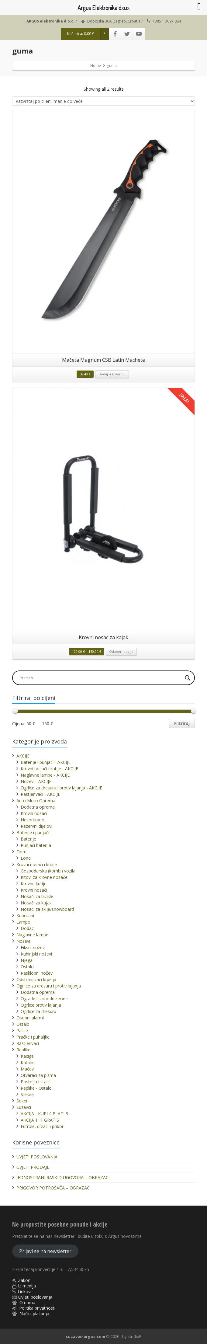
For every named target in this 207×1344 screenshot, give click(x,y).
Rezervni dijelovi (36, 826)
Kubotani (25, 915)
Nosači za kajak (36, 903)
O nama (27, 1302)
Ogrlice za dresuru (38, 1011)
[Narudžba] (103, 101)
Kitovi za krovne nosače (44, 877)
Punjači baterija (36, 845)
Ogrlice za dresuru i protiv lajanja (48, 986)
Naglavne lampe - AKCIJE (45, 775)
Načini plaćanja (34, 1313)
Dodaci (28, 928)
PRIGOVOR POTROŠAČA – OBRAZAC (53, 1188)
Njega (27, 960)
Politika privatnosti (37, 1308)
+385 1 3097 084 (167, 21)
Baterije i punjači (32, 832)
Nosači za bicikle (37, 896)
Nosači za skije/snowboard (47, 909)
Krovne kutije (34, 883)
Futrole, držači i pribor (42, 1126)
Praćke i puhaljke (33, 1037)
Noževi (23, 941)
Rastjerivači (27, 1043)
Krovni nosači (34, 813)
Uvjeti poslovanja (35, 1297)
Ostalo (27, 967)
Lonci (26, 858)
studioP (135, 1336)
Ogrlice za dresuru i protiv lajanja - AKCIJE (61, 788)
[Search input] (100, 678)
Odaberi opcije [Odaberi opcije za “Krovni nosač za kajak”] (121, 651)
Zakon (24, 1280)
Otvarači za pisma (38, 1075)
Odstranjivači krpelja (36, 979)
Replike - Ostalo (36, 1088)
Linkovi (24, 1291)
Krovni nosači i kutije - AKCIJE (49, 768)
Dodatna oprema (38, 807)
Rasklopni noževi (37, 973)
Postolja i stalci (35, 1082)
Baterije (28, 839)
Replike (23, 1050)
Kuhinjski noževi (36, 954)
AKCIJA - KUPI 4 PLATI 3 (44, 1113)
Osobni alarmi (30, 1018)
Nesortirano (32, 820)
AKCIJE (22, 756)
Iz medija (27, 1286)
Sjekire (27, 1094)
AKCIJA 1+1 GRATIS (40, 1120)
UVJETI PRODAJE (32, 1167)
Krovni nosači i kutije (36, 864)
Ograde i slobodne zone (44, 998)
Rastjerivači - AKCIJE (40, 794)
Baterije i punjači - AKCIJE (46, 762)
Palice (22, 1030)
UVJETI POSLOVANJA (36, 1157)
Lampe (23, 922)
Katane (28, 1062)
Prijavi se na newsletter (45, 1251)
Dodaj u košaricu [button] (112, 374)
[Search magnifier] (187, 678)
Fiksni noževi (33, 947)
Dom (21, 852)
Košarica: (88, 34)
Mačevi (28, 1069)
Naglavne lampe (32, 935)
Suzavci (23, 1107)
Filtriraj (182, 723)
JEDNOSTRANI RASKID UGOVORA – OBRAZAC (62, 1177)
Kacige (27, 1056)
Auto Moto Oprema (35, 800)
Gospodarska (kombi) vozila (48, 871)
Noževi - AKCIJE (36, 781)
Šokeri (22, 1101)
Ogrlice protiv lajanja (41, 1005)
